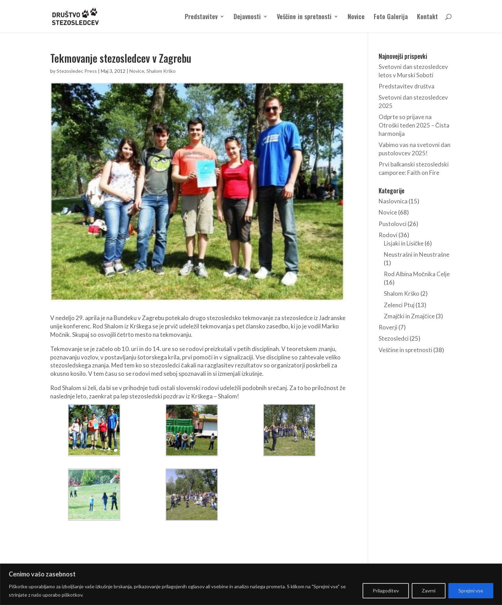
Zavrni (428, 591)
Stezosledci (394, 338)
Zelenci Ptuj (399, 305)
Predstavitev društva (406, 86)
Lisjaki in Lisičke (404, 243)
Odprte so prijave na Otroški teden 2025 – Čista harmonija (414, 125)
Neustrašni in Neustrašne (416, 254)
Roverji (388, 327)
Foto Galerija (391, 17)
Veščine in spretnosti (304, 17)
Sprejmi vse (470, 591)
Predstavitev (201, 17)
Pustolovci (392, 223)
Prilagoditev (386, 591)
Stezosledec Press (76, 71)
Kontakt (427, 17)
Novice (356, 17)
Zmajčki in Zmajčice (409, 316)
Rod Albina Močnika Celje (417, 274)
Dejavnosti (247, 17)
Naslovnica (393, 201)
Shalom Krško (161, 71)
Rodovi (388, 235)
